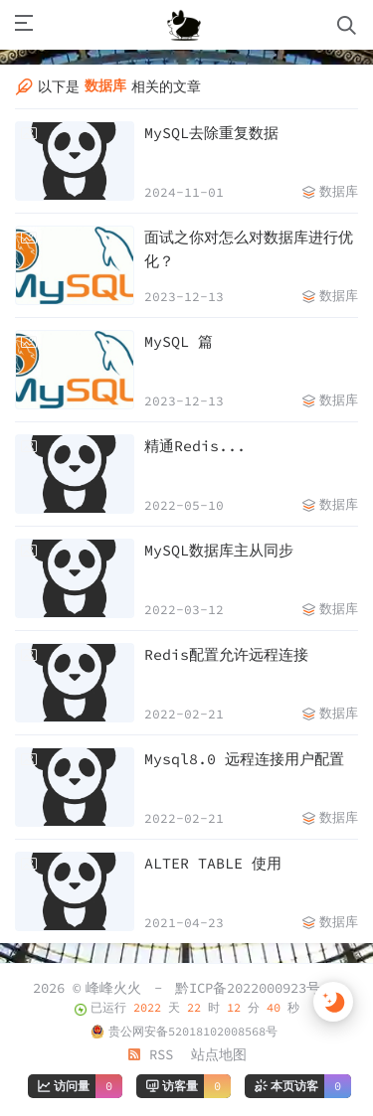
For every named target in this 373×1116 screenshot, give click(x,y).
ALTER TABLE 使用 (212, 863)
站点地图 (219, 1054)
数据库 (338, 191)
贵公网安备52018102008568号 (193, 1031)
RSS (150, 1054)
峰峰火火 (113, 988)
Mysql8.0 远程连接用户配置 (244, 758)
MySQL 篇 (178, 341)
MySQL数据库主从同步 (218, 550)
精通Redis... (195, 445)
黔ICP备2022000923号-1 (255, 988)
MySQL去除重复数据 (211, 132)
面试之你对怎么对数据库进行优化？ (248, 249)
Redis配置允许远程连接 (226, 654)
